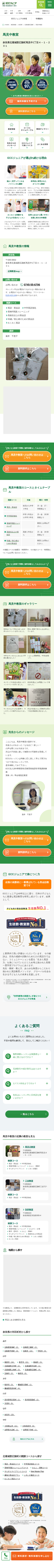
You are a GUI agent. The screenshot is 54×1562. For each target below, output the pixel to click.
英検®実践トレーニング (19, 311)
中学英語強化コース (31, 1464)
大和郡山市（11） (11, 1426)
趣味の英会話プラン (12, 1475)
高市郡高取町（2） (32, 1400)
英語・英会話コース (12, 1464)
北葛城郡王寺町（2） (12, 1366)
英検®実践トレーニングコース (16, 1468)
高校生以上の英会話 (18, 315)
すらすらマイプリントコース (15, 1471)
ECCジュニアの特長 (19, 19)
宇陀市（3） (42, 1351)
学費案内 (39, 19)
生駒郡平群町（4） (11, 1351)
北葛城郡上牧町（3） (12, 1370)
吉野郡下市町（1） (30, 1430)
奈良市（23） (9, 1415)
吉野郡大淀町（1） (11, 1430)
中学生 (37, 12)
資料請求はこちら (27, 468)
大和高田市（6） (28, 1426)
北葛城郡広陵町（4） (33, 1370)
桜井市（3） (9, 1385)
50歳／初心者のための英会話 (22, 319)
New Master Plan (37, 1471)
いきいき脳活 (33, 1168)
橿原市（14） (9, 1362)
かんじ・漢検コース (40, 1468)
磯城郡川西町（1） (25, 1385)
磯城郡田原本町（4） (12, 1388)
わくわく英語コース (12, 1479)
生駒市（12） (28, 1351)
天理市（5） (9, 1403)
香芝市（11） (24, 1362)
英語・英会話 (15, 308)
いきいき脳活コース (31, 1475)
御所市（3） (23, 1373)
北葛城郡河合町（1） (33, 1366)
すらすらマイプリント (17, 1168)
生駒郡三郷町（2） (30, 1347)
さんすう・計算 (35, 1229)
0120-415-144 (11, 295)
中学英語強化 (31, 308)
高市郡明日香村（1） (12, 1400)
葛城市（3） (38, 1362)
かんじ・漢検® (35, 1166)
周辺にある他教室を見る (15, 1320)
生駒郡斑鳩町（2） (11, 1347)
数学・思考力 (14, 1231)
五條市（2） (9, 1373)
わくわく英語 (15, 323)
